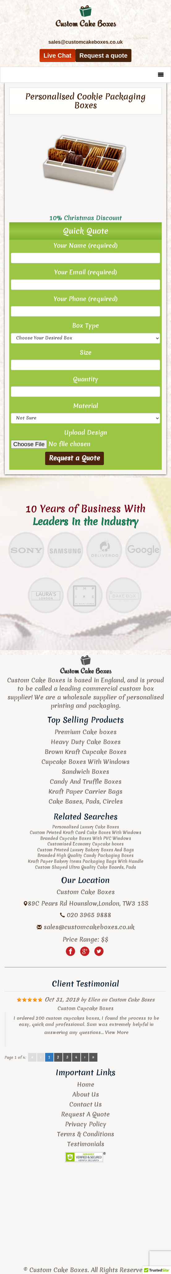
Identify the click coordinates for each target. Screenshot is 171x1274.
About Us (85, 1094)
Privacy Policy (85, 1124)
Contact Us (85, 1104)
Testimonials (85, 1144)
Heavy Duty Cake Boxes (86, 742)
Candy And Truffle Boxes (86, 781)
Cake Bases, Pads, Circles (86, 801)
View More (116, 1032)
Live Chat (57, 55)
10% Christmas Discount (85, 218)
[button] (148, 74)
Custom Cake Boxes (132, 999)
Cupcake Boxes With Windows (85, 761)
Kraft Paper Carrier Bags (85, 791)
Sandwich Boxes (85, 771)
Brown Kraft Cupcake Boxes (85, 752)
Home (85, 1084)
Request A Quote (85, 1114)
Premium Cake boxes (85, 732)
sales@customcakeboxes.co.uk (89, 927)
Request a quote (103, 55)
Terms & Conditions (85, 1134)
